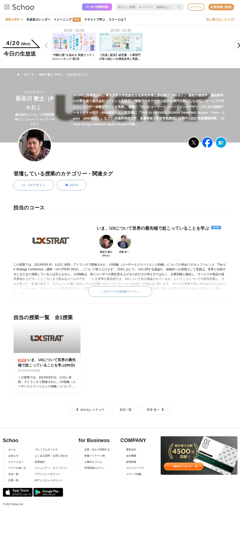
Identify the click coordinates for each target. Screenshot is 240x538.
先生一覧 (126, 409)
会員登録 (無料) (221, 7)
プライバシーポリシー (47, 474)
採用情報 (131, 461)
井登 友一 (155, 409)
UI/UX (71, 185)
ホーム (12, 449)
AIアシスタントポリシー (49, 480)
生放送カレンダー (38, 19)
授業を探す (14, 19)
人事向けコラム (93, 461)
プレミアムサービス (46, 449)
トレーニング (67, 20)
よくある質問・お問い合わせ (51, 455)
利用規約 (40, 461)
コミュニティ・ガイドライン (51, 467)
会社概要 (131, 455)
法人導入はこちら (220, 19)
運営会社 (131, 449)
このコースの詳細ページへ (120, 291)
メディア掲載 (133, 474)
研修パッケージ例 (94, 455)
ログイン (196, 7)
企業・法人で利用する (97, 449)
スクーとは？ (118, 19)
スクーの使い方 (17, 467)
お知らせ (13, 455)
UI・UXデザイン (34, 185)
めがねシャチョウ (90, 409)
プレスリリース (135, 467)
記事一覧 (13, 480)
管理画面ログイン (94, 467)
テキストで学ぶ (94, 19)
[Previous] (46, 45)
